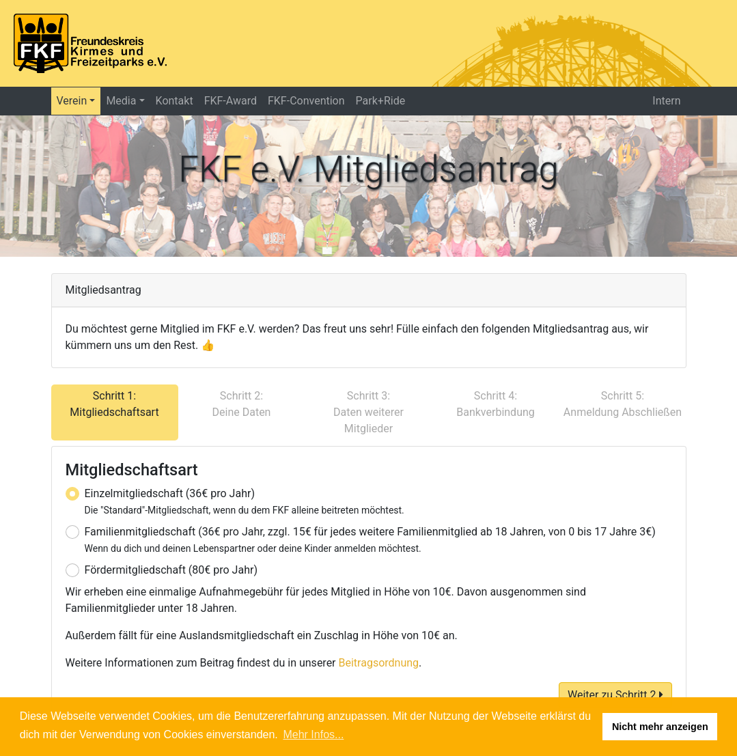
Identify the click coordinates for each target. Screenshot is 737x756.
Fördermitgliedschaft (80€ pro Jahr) (171, 569)
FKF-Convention (306, 100)
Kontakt (174, 100)
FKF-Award (230, 100)
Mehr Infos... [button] (313, 734)
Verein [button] (72, 100)
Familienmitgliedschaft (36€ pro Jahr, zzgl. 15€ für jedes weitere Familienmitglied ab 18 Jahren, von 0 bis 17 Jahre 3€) (370, 539)
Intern (666, 100)
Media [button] (121, 100)
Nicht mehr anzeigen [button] (660, 726)
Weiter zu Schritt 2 (615, 694)
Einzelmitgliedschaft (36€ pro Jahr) (244, 501)
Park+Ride (381, 100)
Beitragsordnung (379, 662)
